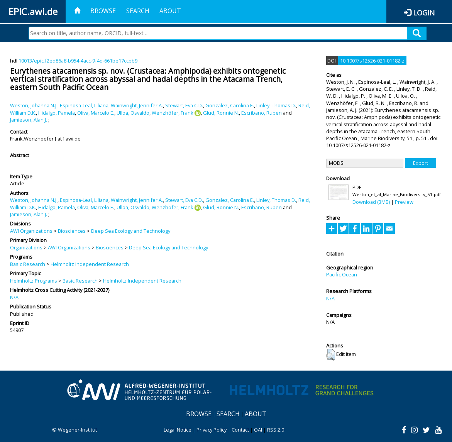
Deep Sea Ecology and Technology (130, 230)
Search (137, 11)
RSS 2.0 (275, 429)
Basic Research (27, 264)
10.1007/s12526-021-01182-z (372, 60)
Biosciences (72, 230)
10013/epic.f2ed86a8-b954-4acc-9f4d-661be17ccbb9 (78, 60)
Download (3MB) (371, 201)
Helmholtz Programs (33, 280)
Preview (404, 201)
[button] (330, 355)
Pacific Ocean (341, 274)
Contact (240, 429)
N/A (14, 297)
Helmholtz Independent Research (90, 264)
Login (424, 12)
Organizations (26, 247)
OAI (258, 429)
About (170, 11)
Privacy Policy (211, 429)
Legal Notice (177, 429)
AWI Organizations (31, 230)
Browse (103, 11)
